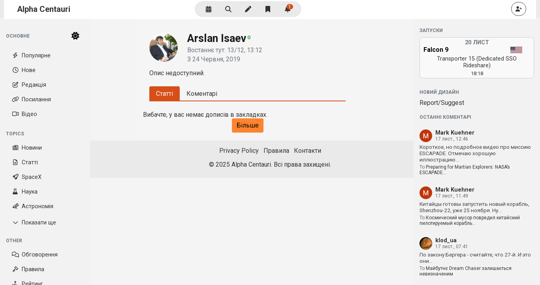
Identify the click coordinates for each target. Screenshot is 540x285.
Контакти (307, 150)
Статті (25, 162)
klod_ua (446, 240)
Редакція (29, 85)
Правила (28, 269)
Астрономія (32, 206)
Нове (24, 70)
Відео (24, 114)
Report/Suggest (442, 102)
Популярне (31, 55)
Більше (248, 125)
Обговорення (35, 254)
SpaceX (26, 177)
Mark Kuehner (454, 132)
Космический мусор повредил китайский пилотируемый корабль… (470, 220)
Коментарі (201, 93)
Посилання (31, 99)
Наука (25, 191)
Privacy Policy (239, 150)
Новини (27, 147)
